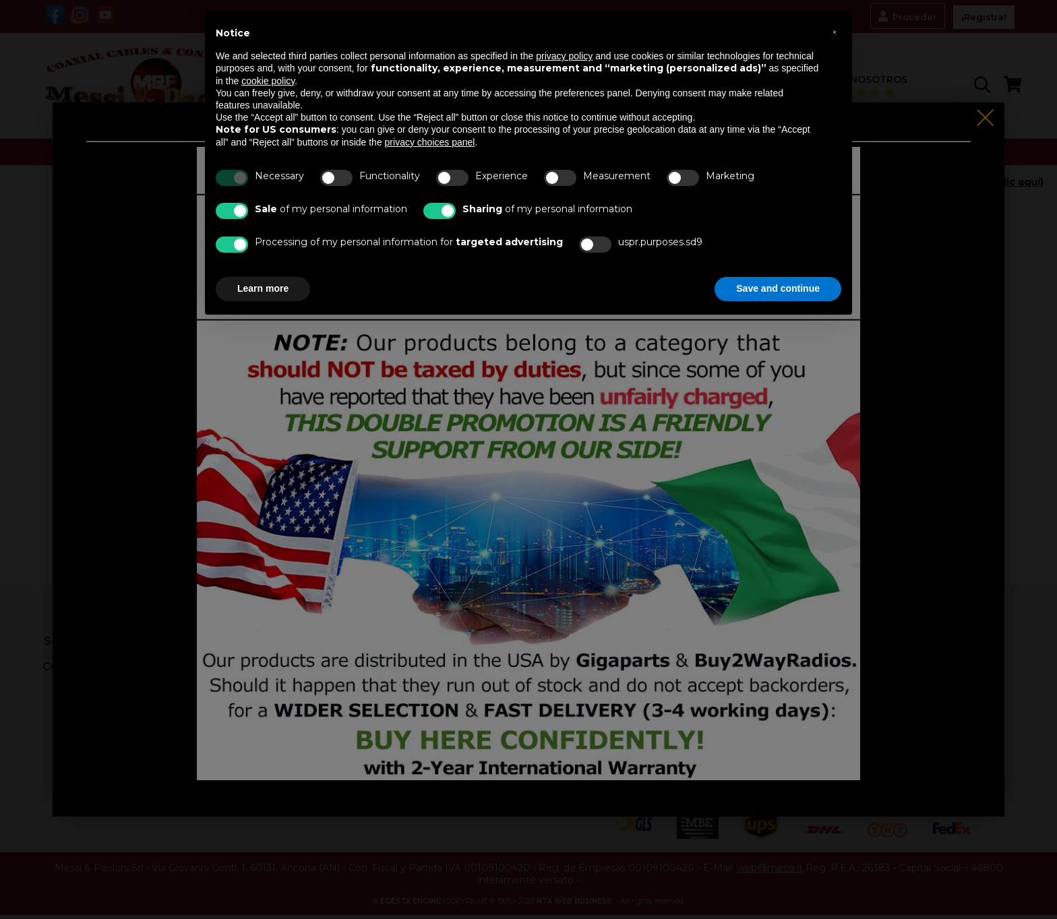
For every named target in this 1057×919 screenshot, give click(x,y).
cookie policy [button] (268, 80)
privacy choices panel (430, 142)
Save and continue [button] (778, 288)
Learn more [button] (263, 288)
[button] (834, 32)
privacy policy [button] (564, 56)
